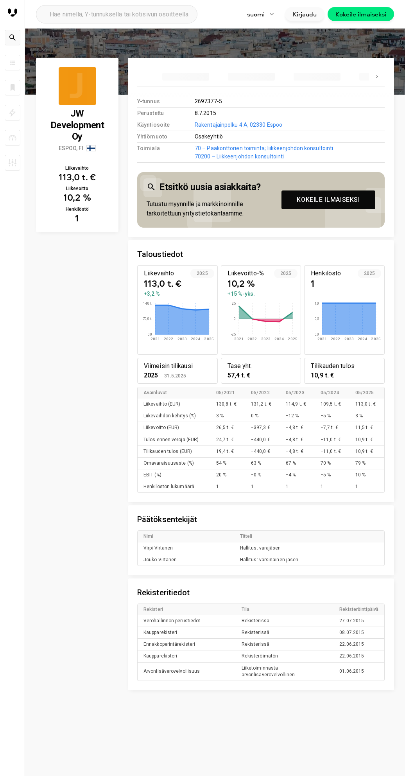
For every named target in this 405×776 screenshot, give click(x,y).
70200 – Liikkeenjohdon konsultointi (239, 156)
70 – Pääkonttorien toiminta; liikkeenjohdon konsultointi (264, 148)
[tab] (186, 76)
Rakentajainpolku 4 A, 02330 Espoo (238, 125)
